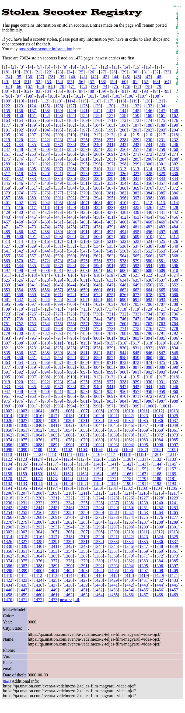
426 (149, 207)
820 (175, 343)
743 (84, 319)
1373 (173, 556)
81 (16, 91)
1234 (68, 503)
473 (32, 227)
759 (110, 323)
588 (71, 265)
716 (97, 309)
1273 (113, 517)
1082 (128, 440)
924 (71, 381)
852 (45, 357)
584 (19, 265)
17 (158, 67)
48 (159, 77)
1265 (173, 512)
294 (71, 164)
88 (92, 91)
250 (45, 149)
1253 (173, 507)
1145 (172, 464)
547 (84, 251)
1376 (38, 561)
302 (175, 164)
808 (19, 343)
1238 (128, 503)
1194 (8, 488)
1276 (158, 517)
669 (32, 294)
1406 (128, 570)
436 (97, 212)
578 (123, 260)
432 (45, 212)
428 (175, 207)
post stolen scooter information (45, 49)
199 (110, 130)
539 (162, 246)
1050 (8, 430)
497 (162, 231)
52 (38, 81)
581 (162, 260)
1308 (98, 532)
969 (110, 396)
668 (19, 294)
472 (19, 227)
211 (84, 135)
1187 (82, 483)
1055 (83, 430)
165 (32, 120)
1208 (38, 493)
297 (110, 164)
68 (41, 86)
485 (7, 231)
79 (159, 86)
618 (97, 275)
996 (97, 406)
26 (92, 72)
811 (58, 343)
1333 (113, 541)
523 (136, 241)
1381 (113, 561)
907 (32, 377)
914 (123, 377)
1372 (158, 556)
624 (175, 275)
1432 (158, 580)
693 (162, 299)
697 (32, 304)
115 (83, 101)
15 (137, 67)
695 (7, 304)
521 (110, 241)
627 (32, 280)
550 (123, 251)
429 (7, 212)
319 (32, 173)
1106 (127, 449)
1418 (128, 575)
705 (136, 304)
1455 (143, 590)
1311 (143, 532)
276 (19, 159)
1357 (113, 551)
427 (162, 207)
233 (7, 144)
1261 (113, 512)
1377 (53, 561)
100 (52, 96)
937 (58, 386)
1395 (143, 565)
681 (7, 299)
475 (58, 227)
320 (45, 173)
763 (162, 323)
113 (58, 101)
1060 (158, 430)
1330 (68, 541)
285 (136, 159)
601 (58, 270)
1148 (37, 469)
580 (149, 260)
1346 (128, 546)
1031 (83, 420)
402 (19, 202)
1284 (98, 522)
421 (84, 207)
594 (149, 265)
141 (84, 110)
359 (7, 188)
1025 (173, 415)
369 (136, 188)
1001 (165, 406)
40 (73, 77)
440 (149, 212)
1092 (98, 444)
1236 (98, 503)
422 (97, 207)
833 (162, 348)
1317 (53, 536)
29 (124, 72)
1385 (173, 561)
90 (113, 91)
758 (97, 323)
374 (19, 193)
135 (7, 110)
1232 (38, 503)
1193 (172, 483)
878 (19, 367)
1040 (38, 425)
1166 (127, 473)
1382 (128, 561)
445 (32, 217)
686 (71, 299)
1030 (68, 420)
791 (162, 333)
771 (84, 328)
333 (32, 178)
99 (41, 96)
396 (123, 198)
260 (175, 149)
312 (123, 168)
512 (175, 236)
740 (45, 319)
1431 (143, 580)
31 (146, 72)
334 (45, 178)
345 (7, 183)
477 (84, 227)
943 (136, 386)
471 (7, 227)
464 (97, 222)
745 (110, 319)
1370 (128, 556)
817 (136, 343)
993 (58, 406)
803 (136, 338)
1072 (158, 435)
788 (123, 333)
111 (32, 101)
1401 (53, 570)
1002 (8, 411)
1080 (98, 440)
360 (19, 188)
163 (7, 120)
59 (113, 81)
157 (110, 115)
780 (19, 333)
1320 (98, 536)
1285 (113, 522)
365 (84, 188)
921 (32, 381)
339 (110, 178)
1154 (127, 469)
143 (110, 110)
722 (175, 309)
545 (58, 251)
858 (123, 357)
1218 (8, 498)
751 (7, 323)
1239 (143, 503)
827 (84, 348)
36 (30, 77)
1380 (98, 561)
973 (162, 396)
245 (162, 144)
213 (110, 135)
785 (84, 333)
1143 (142, 464)
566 (149, 256)
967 (84, 396)
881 (58, 367)
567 (162, 256)
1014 (8, 415)
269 (110, 154)
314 (149, 168)
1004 (38, 411)
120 (147, 101)
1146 (8, 469)
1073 (173, 435)
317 (7, 173)
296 (97, 164)
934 (19, 386)
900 (123, 372)
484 (175, 227)
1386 (8, 565)
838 (45, 352)
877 (7, 367)
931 (162, 381)
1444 (158, 585)
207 (32, 135)
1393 (113, 565)
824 (45, 348)
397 (136, 198)
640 (19, 285)
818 (149, 343)
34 (8, 77)
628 (45, 280)
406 (71, 202)
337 (84, 178)
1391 (83, 565)
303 (7, 168)
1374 (8, 561)
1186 (67, 483)
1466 (128, 595)
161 (162, 115)
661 (110, 290)
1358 (128, 551)
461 (58, 222)
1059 (143, 430)
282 (97, 159)
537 (136, 246)
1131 (142, 459)
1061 (173, 430)
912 (97, 377)
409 (110, 202)
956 (123, 391)
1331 (83, 541)
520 (97, 241)
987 (162, 401)
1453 (113, 590)
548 (97, 251)
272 (149, 154)
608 (149, 270)
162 (175, 115)
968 (97, 396)
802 (123, 338)
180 (45, 125)
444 (19, 217)
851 (32, 357)
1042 (68, 425)
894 (45, 372)
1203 (142, 488)
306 (45, 168)
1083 (143, 440)
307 (58, 168)
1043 (83, 425)
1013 (173, 411)
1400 (38, 570)
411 (136, 202)
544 (45, 251)
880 (45, 367)
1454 (128, 590)
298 (123, 164)
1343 (83, 546)
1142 (127, 464)
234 (19, 144)
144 (123, 110)
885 (110, 367)
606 (123, 270)
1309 (113, 532)
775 (136, 328)
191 (7, 130)
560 (71, 256)
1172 (37, 478)
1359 (143, 551)
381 (110, 193)
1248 (98, 507)
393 (84, 198)
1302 (8, 532)
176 (175, 120)
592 (123, 265)
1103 (82, 449)
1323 (143, 536)
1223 (83, 498)
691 (136, 299)
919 (7, 381)
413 (162, 202)
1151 (82, 469)
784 (71, 333)
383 (136, 193)
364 (71, 188)
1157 (172, 469)
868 (71, 362)
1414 (68, 575)
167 (58, 120)
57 (92, 81)
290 (19, 164)
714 (71, 309)
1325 (173, 536)
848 (175, 352)
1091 (83, 444)
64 (167, 81)
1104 (97, 449)
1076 (38, 440)
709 (7, 309)
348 (45, 183)
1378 (68, 561)
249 (32, 149)
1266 (8, 517)
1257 (53, 512)
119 (134, 101)
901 (136, 372)
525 (162, 241)
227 (110, 139)
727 (58, 314)
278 (45, 159)
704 (123, 304)
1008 (98, 411)
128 (84, 106)
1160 (37, 473)
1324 (158, 536)
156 (97, 115)
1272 (98, 517)
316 (175, 168)
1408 (158, 570)
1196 (37, 488)
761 (136, 323)
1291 (23, 527)
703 (110, 304)
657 (58, 290)
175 (162, 120)
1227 (143, 498)
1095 (143, 444)
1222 (68, 498)
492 (97, 231)
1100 (38, 449)
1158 (8, 473)
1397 (173, 565)
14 (126, 67)
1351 (23, 551)
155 (84, 115)
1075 (23, 440)
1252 (158, 507)
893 (32, 372)
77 (137, 86)
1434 (8, 585)
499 (7, 236)
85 (59, 91)
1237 (113, 503)
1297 (113, 527)
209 (58, 135)
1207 (23, 493)
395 (110, 198)
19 (16, 72)
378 (71, 193)
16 (148, 67)
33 (167, 72)
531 (58, 246)
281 (84, 159)
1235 (83, 503)
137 (32, 110)
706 (149, 304)
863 (7, 362)
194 (45, 130)
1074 (8, 440)
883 (84, 367)
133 (149, 106)
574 (71, 260)
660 (97, 290)
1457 (173, 590)
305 (32, 168)
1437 (53, 585)
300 (149, 164)
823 (32, 348)
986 (149, 401)
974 (175, 396)
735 (162, 314)
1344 (98, 546)
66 (19, 86)
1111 (22, 454)
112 (45, 101)
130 (110, 106)
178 (19, 125)
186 (123, 125)
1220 (38, 498)
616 (71, 275)
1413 (53, 575)
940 (97, 386)
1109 (172, 449)
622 (149, 275)
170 (97, 120)
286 (149, 159)
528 (19, 246)
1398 (8, 570)
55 (70, 81)
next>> (66, 599)
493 (110, 231)
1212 (98, 493)
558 (45, 256)
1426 (68, 580)
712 (45, 309)
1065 (53, 435)
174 (149, 120)
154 (71, 115)
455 (162, 217)
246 (175, 144)
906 (19, 377)
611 (7, 275)
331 (7, 178)
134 (162, 106)
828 (97, 348)
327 (136, 173)
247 (7, 149)
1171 (23, 478)
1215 (143, 493)
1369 (113, 556)
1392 (98, 565)
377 (58, 193)
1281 (53, 522)
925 (84, 381)
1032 (98, 420)
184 (97, 125)
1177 (112, 478)
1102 (68, 449)
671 (58, 294)
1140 (97, 464)
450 (97, 217)
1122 (8, 459)
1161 (52, 473)
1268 (38, 517)
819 (162, 343)
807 (7, 343)
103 (91, 96)
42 (94, 77)
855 (84, 357)
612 (19, 275)
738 (19, 319)
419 (58, 207)
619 (110, 275)
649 (136, 285)
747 (136, 319)
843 (110, 352)
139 (58, 110)
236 (45, 144)
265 (58, 154)
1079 (83, 440)
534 (97, 246)
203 (162, 130)
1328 (38, 541)
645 (84, 285)
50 (16, 81)
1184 (37, 483)
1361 (173, 551)
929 (136, 381)
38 (51, 77)
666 (175, 290)
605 (110, 270)
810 (45, 343)
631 (84, 280)
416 (19, 207)
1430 (128, 580)
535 (110, 246)
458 (19, 222)
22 (49, 72)
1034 (128, 420)
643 (58, 285)
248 (19, 149)
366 (97, 188)
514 (19, 241)
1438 (68, 585)
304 (19, 168)
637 (162, 280)
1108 (157, 449)
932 (175, 381)
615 (58, 275)
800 (97, 338)
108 (155, 96)
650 (149, 285)
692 (149, 299)
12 (105, 67)
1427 (83, 580)
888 (149, 367)
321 (58, 173)
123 (19, 106)
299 (136, 164)
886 (123, 367)
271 (136, 154)
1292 (38, 527)
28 (113, 72)
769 (58, 328)
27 (102, 72)
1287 (143, 522)
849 (7, 357)
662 (123, 290)
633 (110, 280)
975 (7, 401)
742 (71, 319)
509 (136, 236)
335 (58, 178)
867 (58, 362)
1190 (127, 483)
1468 (158, 595)
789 (136, 333)
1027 (23, 420)
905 (7, 377)
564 (123, 256)
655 (32, 290)
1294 (68, 527)
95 (167, 91)
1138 (67, 464)
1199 (82, 488)
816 (123, 343)
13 (115, 67)
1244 (38, 507)
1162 (67, 473)
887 (136, 367)
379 (84, 193)
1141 (112, 464)
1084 (158, 440)
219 (7, 139)
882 (71, 367)
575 (84, 260)
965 (58, 396)
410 (123, 202)
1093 (113, 444)
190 (175, 125)
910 (71, 377)
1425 (53, 580)
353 (110, 183)
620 (123, 275)
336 (71, 178)
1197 (52, 488)
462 (71, 222)
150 (19, 115)
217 (162, 135)
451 (110, 217)
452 (123, 217)
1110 (8, 454)
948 (19, 391)
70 (62, 86)
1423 (23, 580)
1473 (53, 599)
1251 (143, 507)
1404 (98, 570)
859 (136, 357)
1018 (68, 415)
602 (71, 270)
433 (58, 212)
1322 (128, 536)
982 (97, 401)
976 (19, 401)
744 (97, 319)
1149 (52, 469)
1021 (113, 415)
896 (71, 372)
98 (30, 96)
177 (7, 125)
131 (123, 106)
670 (45, 294)
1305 (53, 532)
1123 (23, 459)
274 (175, 154)
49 (6, 81)
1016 (38, 415)
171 (110, 120)
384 (149, 193)
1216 (158, 493)
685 (58, 299)
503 (58, 236)
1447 (23, 590)
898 (97, 372)
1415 (83, 575)
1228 (158, 498)
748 (149, 319)
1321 (113, 536)
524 (149, 241)
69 (51, 86)
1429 (113, 580)
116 (96, 101)
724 (19, 314)
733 (136, 314)
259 (162, 149)
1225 (113, 498)
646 (97, 285)
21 (38, 72)
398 (149, 198)
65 (8, 86)
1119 (140, 454)
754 (45, 323)
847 (162, 352)
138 (45, 110)
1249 (113, 507)
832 (149, 348)
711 (32, 309)
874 (149, 362)
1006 (68, 411)
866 (45, 362)
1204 (157, 488)
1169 (172, 473)
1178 (127, 478)
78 (148, 86)
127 (71, 106)
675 (110, 294)
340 (123, 178)
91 (124, 91)
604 (97, 270)
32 (156, 72)
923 (58, 381)
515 (32, 241)
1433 (173, 580)
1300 (158, 527)
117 (109, 101)
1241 (173, 503)
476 (71, 227)
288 (175, 159)
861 (162, 357)
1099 (23, 449)
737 (7, 319)
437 (110, 212)
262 (19, 154)
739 (32, 319)
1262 (128, 512)
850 (19, 357)
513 (7, 241)
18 (6, 72)
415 (7, 207)
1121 (170, 454)
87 (81, 91)
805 (162, 338)
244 (149, 144)
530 (45, 246)
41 (84, 77)
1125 (52, 459)
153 (58, 115)
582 (175, 260)
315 (162, 168)
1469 (173, 595)
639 (7, 285)
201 (136, 130)
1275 (143, 517)
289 (7, 164)
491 (84, 231)
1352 (38, 551)
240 (97, 144)
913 (110, 377)
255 (110, 149)
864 (19, 362)
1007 (83, 411)
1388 (38, 565)
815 (110, 343)
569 (7, 260)
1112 (37, 454)
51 (27, 81)
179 (32, 125)
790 (149, 333)
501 (32, 236)
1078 (68, 440)
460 (45, 222)
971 (136, 396)
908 (45, 377)
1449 (53, 590)
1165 (112, 473)
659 (84, 290)
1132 (157, 459)
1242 (8, 507)
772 (97, 328)
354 (123, 183)
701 (84, 304)
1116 (96, 454)
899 (110, 372)
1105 (112, 449)
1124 (37, 459)
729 (84, 314)
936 (45, 386)
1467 (143, 595)
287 (162, 159)
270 (123, 154)
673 (84, 294)
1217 (173, 493)
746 (123, 319)
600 (45, 270)
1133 (172, 459)
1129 (112, 459)
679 (162, 294)
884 (97, 367)
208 (45, 135)
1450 (68, 590)
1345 (113, 546)
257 (136, 149)
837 (32, 352)
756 (71, 323)
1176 (97, 478)
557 (32, 256)
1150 (67, 469)
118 (121, 101)
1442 (128, 585)
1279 (23, 522)
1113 (52, 454)
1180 (157, 478)
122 (7, 106)
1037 (173, 420)
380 (97, 193)
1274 (128, 517)
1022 (128, 415)
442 (175, 212)
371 (162, 188)
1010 (128, 411)
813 (84, 343)
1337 (173, 541)
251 (58, 149)
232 (175, 139)
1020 (98, 415)
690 (123, 299)
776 (149, 328)
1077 (53, 440)
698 (45, 304)
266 (71, 154)
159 (136, 115)
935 (32, 386)
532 (71, 246)
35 (19, 77)
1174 (67, 478)
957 (136, 391)
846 (149, 352)
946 (175, 386)
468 (149, 222)
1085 (173, 440)
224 (71, 139)
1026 (8, 420)
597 (7, 270)
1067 (83, 435)
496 (149, 231)
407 (84, 202)
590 (97, 265)
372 (175, 188)
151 (32, 115)
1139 (82, 464)
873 (136, 362)
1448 (38, 590)
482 (149, 227)
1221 (53, 498)
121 (160, 101)
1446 (8, 590)
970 (123, 396)
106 (130, 96)
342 (149, 178)
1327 (23, 541)
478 (97, 227)
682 (19, 299)
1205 (173, 488)
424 (123, 207)
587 (58, 265)
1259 (83, 512)
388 (19, 198)
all (77, 599)
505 (84, 236)
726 (45, 314)
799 (84, 338)
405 (58, 202)
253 (84, 149)
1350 (8, 551)
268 (97, 154)
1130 (127, 459)
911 (84, 377)
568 (175, 256)
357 (162, 183)
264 (45, 154)
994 (71, 406)
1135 (23, 464)
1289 (173, 522)
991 (32, 406)
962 (19, 396)
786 (97, 333)
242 (123, 144)
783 (58, 333)
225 (84, 139)
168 (71, 120)
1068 (98, 435)
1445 (173, 585)
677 (136, 294)
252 (71, 149)
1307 (83, 532)
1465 (113, 595)
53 (49, 81)
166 (45, 120)
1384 (158, 561)
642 (45, 285)
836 (19, 352)
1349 (173, 546)
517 (58, 241)
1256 (38, 512)
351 (84, 183)
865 (32, 362)
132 (136, 106)
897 (84, 372)
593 (136, 265)
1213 (113, 493)
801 (110, 338)
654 (19, 290)
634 (123, 280)
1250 (128, 507)
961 (7, 396)
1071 (143, 435)
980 (71, 401)
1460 (38, 595)
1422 (8, 580)
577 (110, 260)
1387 (23, 565)
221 (32, 139)
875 (162, 362)
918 (175, 377)
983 (110, 401)
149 (7, 115)
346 (19, 183)
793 (7, 338)
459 (32, 222)
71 (73, 86)
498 (175, 231)
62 (146, 81)
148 (175, 110)
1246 (68, 507)
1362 (8, 556)
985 (136, 401)
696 (19, 304)
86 (70, 91)
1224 (98, 498)
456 (175, 217)
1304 (38, 532)
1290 (8, 527)
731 (110, 314)
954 (97, 391)
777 (162, 328)
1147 (23, 469)
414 (175, 202)
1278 (8, 522)
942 (123, 386)
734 (149, 314)
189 (162, 125)
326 (123, 173)
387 (7, 198)
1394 (128, 565)
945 (162, 386)
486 (19, 231)
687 (84, 299)
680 (175, 294)
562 (97, 256)
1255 (23, 512)
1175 (82, 478)
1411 (23, 575)
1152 (97, 469)
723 (7, 314)
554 (175, 251)
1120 (155, 454)
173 (136, 120)
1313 (173, 532)
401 (7, 202)
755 (58, 323)
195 (58, 130)
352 (97, 183)
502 (45, 236)
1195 (23, 488)
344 (175, 178)
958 (149, 391)
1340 (38, 546)
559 (58, 256)
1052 (38, 430)
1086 (8, 444)
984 (123, 401)
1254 (8, 512)
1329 (53, 541)
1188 (97, 483)
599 (32, 270)
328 (149, 173)
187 (136, 125)
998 (123, 406)
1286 (128, 522)
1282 (68, 522)
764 (175, 323)
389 (32, 198)
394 (97, 198)
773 (110, 328)
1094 (128, 444)
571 (32, 260)
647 (110, 285)
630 (71, 280)
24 (70, 72)
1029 (53, 420)
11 (94, 67)
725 (32, 314)
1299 (143, 527)
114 (70, 101)
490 (71, 231)
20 (27, 72)
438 (123, 212)
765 (7, 328)
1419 (143, 575)
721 (162, 309)
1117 (111, 454)
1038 (8, 425)
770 (71, 328)
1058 (128, 430)
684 (45, 299)
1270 (68, 517)
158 (123, 115)
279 (58, 159)
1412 (38, 575)
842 (97, 352)
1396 (158, 565)
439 (136, 212)
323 (84, 173)
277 (32, 159)
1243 (23, 507)
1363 (23, 556)
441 (162, 212)
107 (142, 96)
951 (58, 391)
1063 (23, 435)
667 (7, 294)
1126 (67, 459)
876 (175, 362)
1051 (23, 430)
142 (97, 110)
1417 (113, 575)
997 (110, 406)
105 (117, 96)
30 (135, 72)
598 (19, 270)
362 (45, 188)
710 (19, 309)
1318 (68, 536)
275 (7, 159)
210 (71, 135)
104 (104, 96)
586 (45, 265)
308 (71, 168)
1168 (157, 473)
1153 (112, 469)
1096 (158, 444)
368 (123, 188)
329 (162, 173)
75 (116, 86)
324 (97, 173)
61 (135, 81)
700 (71, 304)
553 (162, 251)
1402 (68, 570)
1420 (158, 575)
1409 (173, 570)
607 (136, 270)
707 (162, 304)
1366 (68, 556)
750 (175, 319)
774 (123, 328)
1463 (83, 595)
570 (19, 260)
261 (7, 154)
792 (175, 333)
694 (175, 299)
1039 (23, 425)
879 (32, 367)
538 (149, 246)
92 (135, 91)
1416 (98, 575)
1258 (68, 512)
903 (162, 372)
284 (123, 159)
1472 (38, 599)
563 (110, 256)
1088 (38, 444)
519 (84, 241)
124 (32, 106)
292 (45, 164)
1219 (23, 498)
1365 (53, 556)
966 (71, 396)
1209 (53, 493)
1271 (83, 517)
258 (149, 149)
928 (123, 381)
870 (97, 362)
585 (32, 265)
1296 (98, 527)
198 (97, 130)
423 (110, 207)
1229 (173, 498)
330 (175, 173)
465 (110, 222)
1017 (53, 415)
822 (19, 348)
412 (149, 202)
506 (97, 236)
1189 (112, 483)
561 (84, 256)
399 (162, 198)
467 (136, 222)
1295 (83, 527)
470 (175, 222)
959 (162, 391)
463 (84, 222)
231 (162, 139)
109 (7, 101)
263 (32, 154)
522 (123, 241)
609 (162, 270)
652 (175, 285)
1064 (38, 435)
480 (123, 227)
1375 (23, 561)
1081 (113, 440)
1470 (8, 599)
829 (110, 348)
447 (58, 217)
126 (58, 106)
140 (71, 110)
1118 (125, 454)
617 (84, 275)
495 (136, 231)
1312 (158, 532)
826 (71, 348)
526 (175, 241)
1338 (8, 546)
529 (32, 246)
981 (84, 401)
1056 (98, 430)
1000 (150, 406)
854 (71, 357)
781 (32, 333)
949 (32, 391)
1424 (38, 580)
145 (136, 110)
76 (126, 86)
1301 (173, 527)
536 (123, 246)
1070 (128, 435)
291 (32, 164)
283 (110, 159)
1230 (8, 503)
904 (175, 372)
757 (84, 323)
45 (126, 77)
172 (123, 120)
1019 (83, 415)
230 (149, 139)
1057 (113, 430)
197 (84, 130)
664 (149, 290)
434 (71, 212)
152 (45, 115)
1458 (8, 595)
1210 (68, 493)
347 (32, 183)
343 (162, 178)
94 (156, 91)
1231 (23, 503)
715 (84, 309)
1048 (158, 425)
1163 (82, 473)
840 (71, 352)
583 (7, 265)
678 (149, 294)
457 (7, 222)
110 (19, 101)
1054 (68, 430)
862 (175, 357)
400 (175, 198)
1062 (8, 435)
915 (136, 377)
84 (49, 91)
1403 (83, 570)
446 (45, 217)
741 (58, 319)
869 (84, 362)
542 (19, 251)
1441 (113, 585)
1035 (143, 420)
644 (71, 285)
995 (84, 406)
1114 (66, 454)
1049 (173, 425)
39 (62, 77)
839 (58, 352)
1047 (143, 425)
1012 (158, 411)
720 (149, 309)
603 (84, 270)
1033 (113, 420)
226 (97, 139)
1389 (53, 565)
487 (32, 231)
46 (137, 77)
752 (19, 323)
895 (58, 372)
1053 (53, 430)
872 (123, 362)
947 (7, 391)
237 (58, 144)
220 (19, 139)
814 (97, 343)
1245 (53, 507)
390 (45, 198)
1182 (8, 483)
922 (45, 381)
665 (162, 290)
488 (45, 231)
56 (81, 81)
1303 (23, 532)
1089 (53, 444)
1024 (158, 415)
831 (136, 348)
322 (71, 173)
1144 (157, 464)
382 (123, 193)
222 (45, 139)
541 (7, 251)
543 (32, 251)
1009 (113, 411)
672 (71, 294)
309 (84, 168)
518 (71, 241)
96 (8, 96)
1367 (83, 556)
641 (32, 285)
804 (149, 338)
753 (32, 323)
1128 (97, 459)
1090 (68, 444)
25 (81, 72)
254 (97, 149)
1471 (23, 599)
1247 (83, 507)
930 (149, 381)
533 (84, 246)
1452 (98, 590)
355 (136, 183)
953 (84, 391)
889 (162, 367)
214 (123, 135)
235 (32, 144)
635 (136, 280)
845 (136, 352)
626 (19, 280)
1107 (142, 449)
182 (71, 125)
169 (84, 120)
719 (136, 309)
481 (136, 227)
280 (71, 159)
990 (19, 406)
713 (58, 309)
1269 (53, 517)
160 (149, 115)
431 (32, 212)
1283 (83, 522)
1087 (23, 444)
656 (45, 290)
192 (19, 130)
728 (71, 314)
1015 (23, 415)
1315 (23, 536)
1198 (67, 488)
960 (175, 391)
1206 (8, 493)
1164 (97, 473)
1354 (68, 551)
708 (175, 304)
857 (110, 357)
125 (45, 106)
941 (110, 386)
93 (146, 91)
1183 (23, 483)
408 (97, 202)
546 (71, 251)
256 (123, 149)
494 (123, 231)
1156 (157, 469)
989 (7, 406)
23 (59, 72)
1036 (158, 420)
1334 (128, 541)
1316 (38, 536)
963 (32, 396)
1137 (52, 464)
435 (84, 212)
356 (149, 183)
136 (19, 110)
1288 (158, 522)
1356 (98, 551)
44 (116, 77)
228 (123, 139)
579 (136, 260)
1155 (142, 469)
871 (110, 362)
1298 (128, 527)
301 (162, 164)
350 (71, 183)
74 (105, 86)
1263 (143, 512)
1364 (38, 556)
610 (175, 270)
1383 (143, 561)
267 (84, 154)
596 (175, 265)
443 (7, 217)
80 (6, 91)
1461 (53, 595)
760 (123, 323)
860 (149, 357)
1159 (23, 473)
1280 (38, 522)
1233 (53, 503)
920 (19, 381)
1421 (173, 575)
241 (110, 144)
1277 (173, 517)
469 (162, 222)
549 (110, 251)
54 (59, 81)
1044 (98, 425)
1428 (98, 580)
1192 (157, 483)
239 (84, 144)
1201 (112, 488)
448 (71, 217)
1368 (98, 556)
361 (32, 188)
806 (175, 338)
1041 (53, 425)
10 (83, 67)
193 (32, 130)
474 (45, 227)
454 (149, 217)
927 (110, 381)
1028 (38, 420)
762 (149, 323)
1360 (158, 551)
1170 (8, 478)
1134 (8, 464)
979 (58, 401)
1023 (143, 415)
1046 (128, 425)
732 (123, 314)
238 (71, 144)
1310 (128, 532)
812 (71, 343)
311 (110, 168)
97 (19, 96)
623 (162, 275)
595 (162, 265)
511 (162, 236)
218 (175, 135)
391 (58, 198)
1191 (142, 483)
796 (45, 338)
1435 (23, 585)
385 (162, 193)
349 (58, 183)
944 (149, 386)
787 (110, 333)
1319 (83, 536)
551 (136, 251)
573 (58, 260)
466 (123, 222)
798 (71, 338)
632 (97, 280)
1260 (98, 512)
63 (156, 81)
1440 (98, 585)
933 (7, 386)
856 (97, 357)
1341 (53, 546)
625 (7, 280)
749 (162, 319)
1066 (68, 435)
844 (123, 352)
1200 (97, 488)
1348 (158, 546)
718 (123, 309)
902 (149, 372)
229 (136, 139)
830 (123, 348)
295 (84, 164)
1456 (158, 590)
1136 (37, 464)
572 (45, 260)
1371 (143, 556)
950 (45, 391)
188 (149, 125)
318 (19, 173)
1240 (158, 503)
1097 (173, 444)
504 (71, 236)
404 (45, 202)
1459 (23, 595)
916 (149, 377)
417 (32, 207)
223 (58, 139)
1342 (68, 546)
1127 (82, 459)
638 (175, 280)
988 (175, 401)
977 (32, 401)
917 (162, 377)
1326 (8, 541)
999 (136, 406)
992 (45, 406)
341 (136, 178)
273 (162, 154)
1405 (113, 570)
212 (97, 135)
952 (71, 391)
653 (7, 290)
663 (136, 290)
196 (71, 130)
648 (123, 285)
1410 (8, 575)
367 (110, 188)
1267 (23, 517)
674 (97, 294)
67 (30, 86)
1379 (83, 561)
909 (58, 377)
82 (27, 91)
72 (84, 86)
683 (32, 299)
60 (124, 81)
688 (97, 299)
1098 (8, 449)
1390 (68, 565)
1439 (83, 585)
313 (136, 168)
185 (110, 125)
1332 (98, 541)
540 (175, 246)
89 (102, 91)
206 (19, 135)
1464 (98, 595)
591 (110, 265)
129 (97, 106)
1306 (68, 532)
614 (45, 275)
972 (149, 396)
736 (175, 314)
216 (149, 135)
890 (175, 367)
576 (97, 260)
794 (19, 338)
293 (58, 164)
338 (97, 178)
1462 (68, 595)
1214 (128, 493)
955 (110, 391)
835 (7, 352)
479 (110, 227)
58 (102, 81)
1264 (158, 512)
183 (84, 125)
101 (65, 96)
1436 (38, 585)
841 (84, 352)
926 (97, 381)
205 (7, 135)
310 (97, 168)
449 (84, 217)
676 (123, 294)
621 (136, 275)
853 (58, 357)
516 (45, 241)
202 (149, 130)
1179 (142, 478)
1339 (23, 546)
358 (175, 183)
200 (123, 130)
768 (45, 328)
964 (45, 396)
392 (71, 198)
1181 (172, 478)
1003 (23, 411)
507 (110, 236)
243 (136, 144)
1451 (83, 590)
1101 (53, 449)
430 (19, 212)
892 (19, 372)
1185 (52, 483)
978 (45, 401)
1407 (143, 570)
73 (94, 86)
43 (105, 77)
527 (7, 246)
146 (149, 110)
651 (162, 285)
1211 (83, 493)
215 (136, 135)
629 (58, 280)
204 (175, 130)
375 (32, 193)
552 (149, 251)
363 (58, 188)
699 (58, 304)
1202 (127, 488)
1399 (23, 570)
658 (71, 290)
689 (110, 299)
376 (45, 193)
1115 (81, 454)
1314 (8, 536)
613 (32, 275)
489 (58, 231)
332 (19, 178)
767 (32, 328)
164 (19, 120)
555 (7, 256)
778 (175, 328)
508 (123, 236)
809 (32, 343)
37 (41, 77)
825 (58, 348)
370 (149, 188)
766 (19, 328)
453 (136, 217)
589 (84, 265)
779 (7, 333)
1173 (52, 478)
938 (71, 386)
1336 (158, 541)
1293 (53, 527)
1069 (113, 435)
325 (110, 173)
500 (19, 236)
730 (97, 314)
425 (136, 207)
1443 (143, 585)
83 (38, 91)
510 (149, 236)
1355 (83, 551)
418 (45, 207)
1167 (142, 473)
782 (45, 333)
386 (175, 193)
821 (7, 348)
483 (162, 227)
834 (175, 348)
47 (148, 77)
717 (110, 309)
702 (97, 304)
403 (32, 202)
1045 (113, 425)
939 (84, 386)
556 (19, 256)
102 (78, 96)
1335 (143, 541)
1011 (143, 411)
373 (7, 193)
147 (162, 110)
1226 (128, 498)
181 (58, 125)
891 (7, 372)
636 (149, 280)
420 (71, 207)
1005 (53, 411)
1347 (143, 546)
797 (58, 338)
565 (136, 256)
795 (32, 338)
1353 (53, 551)
